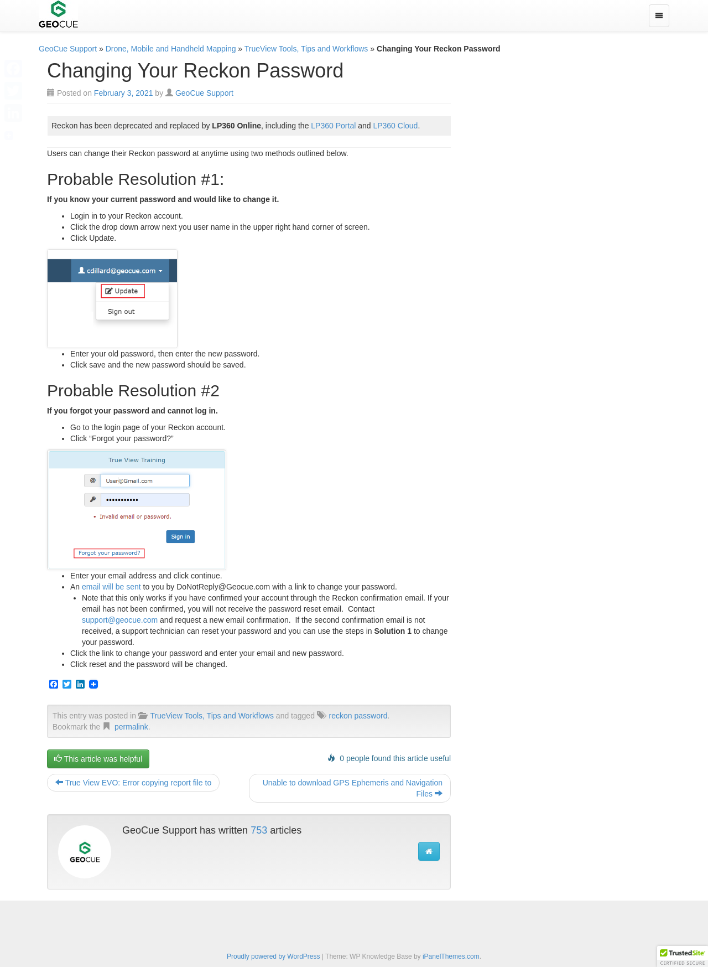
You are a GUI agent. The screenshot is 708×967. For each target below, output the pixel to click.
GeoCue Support (68, 48)
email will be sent (111, 586)
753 (259, 830)
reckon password (358, 715)
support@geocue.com (120, 620)
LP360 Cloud (395, 125)
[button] (682, 956)
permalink (131, 726)
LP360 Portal (333, 125)
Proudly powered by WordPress (273, 956)
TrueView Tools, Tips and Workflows (306, 48)
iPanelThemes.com (451, 956)
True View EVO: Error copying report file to (133, 782)
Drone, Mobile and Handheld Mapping (171, 48)
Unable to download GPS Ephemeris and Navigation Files (352, 788)
